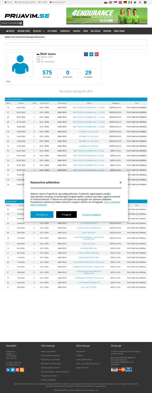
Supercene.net (82, 367)
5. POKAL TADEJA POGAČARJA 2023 (88, 228)
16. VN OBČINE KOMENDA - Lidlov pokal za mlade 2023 (89, 238)
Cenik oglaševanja (83, 359)
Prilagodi (66, 214)
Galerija (76, 30)
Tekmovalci (65, 30)
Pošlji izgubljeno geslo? (25, 2)
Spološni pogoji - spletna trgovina (55, 371)
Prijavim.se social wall (50, 359)
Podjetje (79, 355)
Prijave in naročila (12, 23)
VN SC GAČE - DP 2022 (88, 287)
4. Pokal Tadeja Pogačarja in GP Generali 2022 (88, 272)
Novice (10, 30)
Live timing (52, 30)
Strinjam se (42, 214)
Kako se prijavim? (58, 2)
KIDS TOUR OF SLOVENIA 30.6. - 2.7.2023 (89, 107)
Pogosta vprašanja (49, 375)
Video (85, 30)
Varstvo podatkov (91, 214)
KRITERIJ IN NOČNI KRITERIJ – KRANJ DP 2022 (88, 267)
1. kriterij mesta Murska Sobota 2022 (88, 278)
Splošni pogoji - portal (50, 367)
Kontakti (42, 2)
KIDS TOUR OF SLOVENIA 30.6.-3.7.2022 (88, 151)
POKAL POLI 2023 (89, 244)
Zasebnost (80, 351)
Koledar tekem (24, 30)
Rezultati (38, 30)
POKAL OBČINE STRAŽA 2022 (89, 253)
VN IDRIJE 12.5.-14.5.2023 (88, 131)
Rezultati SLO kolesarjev (51, 363)
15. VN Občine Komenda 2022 (89, 283)
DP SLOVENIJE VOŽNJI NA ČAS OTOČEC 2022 (88, 262)
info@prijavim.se (13, 365)
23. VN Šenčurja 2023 (89, 223)
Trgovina (107, 30)
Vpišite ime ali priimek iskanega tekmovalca (25, 37)
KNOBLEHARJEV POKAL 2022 (89, 258)
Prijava (8, 2)
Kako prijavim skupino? (51, 355)
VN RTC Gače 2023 (88, 233)
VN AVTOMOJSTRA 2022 (89, 248)
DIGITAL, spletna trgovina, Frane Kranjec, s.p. (80, 390)
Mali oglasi (95, 30)
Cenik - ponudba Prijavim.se (88, 363)
